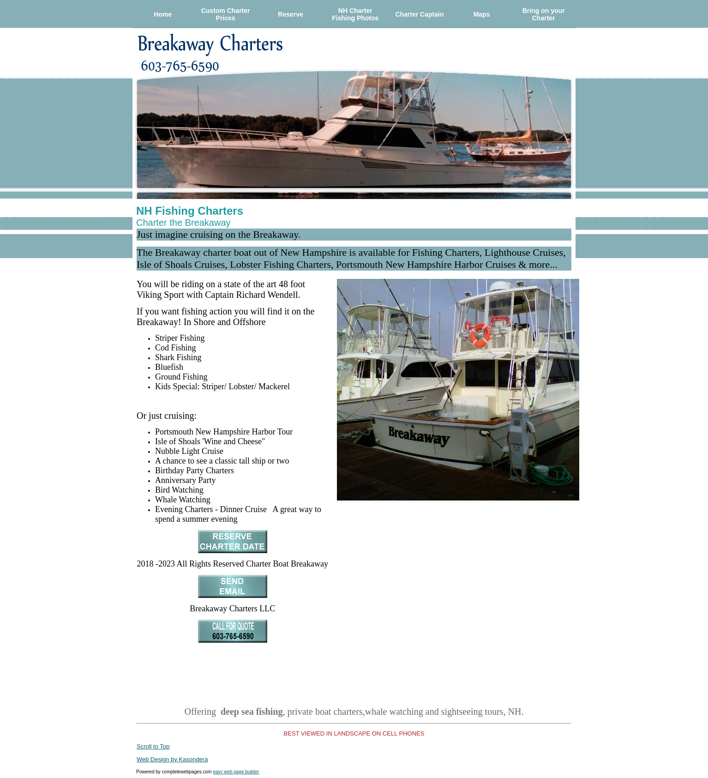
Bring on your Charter (543, 14)
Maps (482, 14)
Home (163, 14)
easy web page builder (236, 771)
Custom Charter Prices (225, 14)
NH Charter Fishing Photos (355, 14)
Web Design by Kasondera (172, 759)
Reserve (290, 14)
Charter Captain (419, 14)
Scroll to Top (153, 746)
